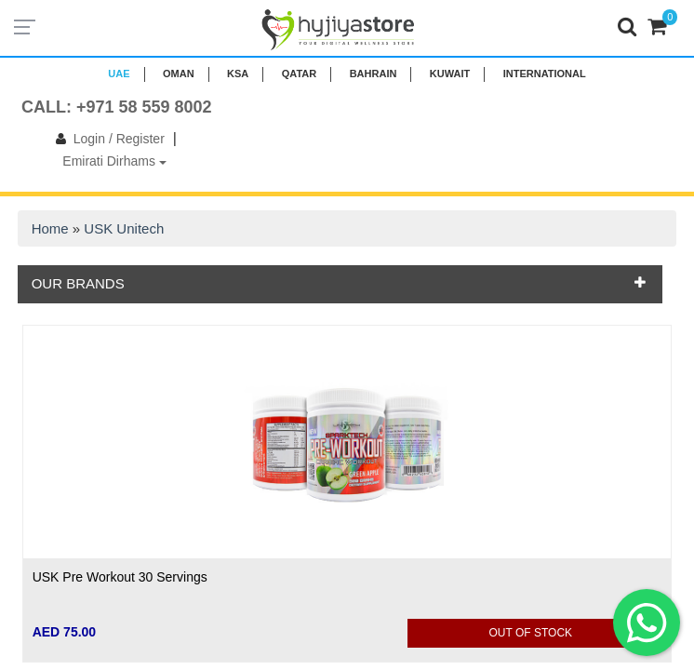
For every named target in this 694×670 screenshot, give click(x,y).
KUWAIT (450, 73)
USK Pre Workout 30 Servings (120, 577)
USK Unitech (124, 228)
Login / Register (106, 138)
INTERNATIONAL (544, 73)
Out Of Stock (531, 632)
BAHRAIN (373, 73)
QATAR (299, 73)
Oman (178, 73)
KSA (237, 73)
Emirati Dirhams (114, 161)
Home (50, 228)
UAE (118, 73)
